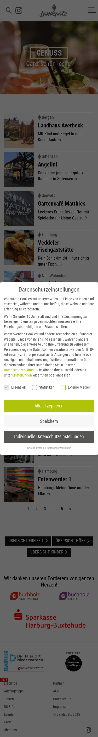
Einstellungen (22, 375)
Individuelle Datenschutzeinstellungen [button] (49, 436)
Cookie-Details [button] (36, 448)
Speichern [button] (49, 421)
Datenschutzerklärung (20, 370)
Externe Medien (76, 387)
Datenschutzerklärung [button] (59, 448)
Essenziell (15, 387)
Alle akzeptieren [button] (49, 405)
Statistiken (43, 387)
